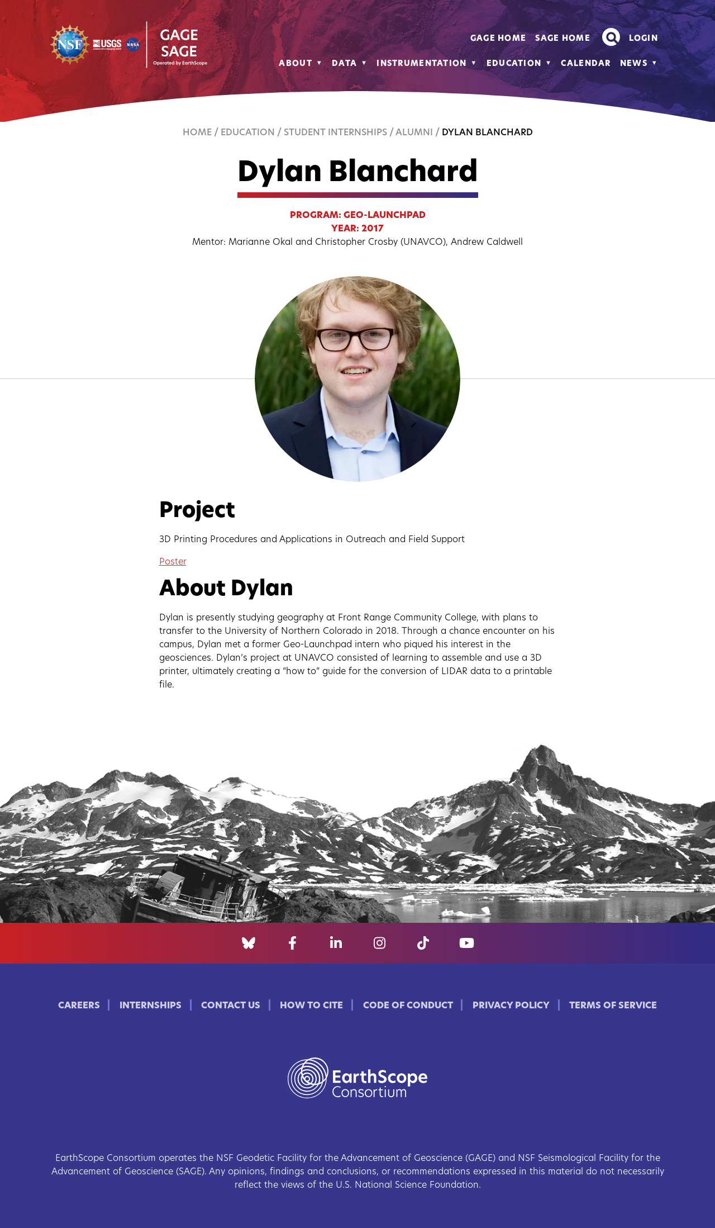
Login (643, 39)
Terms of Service (613, 1006)
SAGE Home (562, 39)
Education (514, 64)
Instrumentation (421, 64)
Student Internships (335, 133)
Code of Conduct (408, 1006)
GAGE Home (498, 39)
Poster (173, 562)
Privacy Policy (511, 1006)
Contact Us (230, 1006)
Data (344, 64)
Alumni (414, 133)
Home (197, 133)
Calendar (586, 64)
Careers (79, 1006)
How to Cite (311, 1006)
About (295, 64)
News (633, 64)
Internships (151, 1006)
